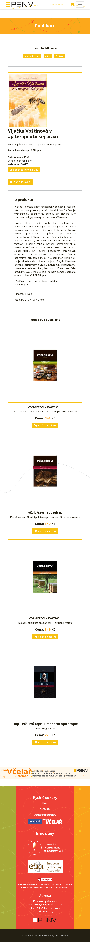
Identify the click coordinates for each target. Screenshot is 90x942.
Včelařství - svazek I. (45, 618)
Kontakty (45, 808)
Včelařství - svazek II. (45, 512)
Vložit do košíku (20, 182)
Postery (59, 56)
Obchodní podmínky (45, 814)
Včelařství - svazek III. (45, 407)
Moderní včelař (31, 56)
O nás (45, 803)
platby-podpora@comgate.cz (39, 887)
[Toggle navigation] (80, 4)
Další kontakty (45, 911)
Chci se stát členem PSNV (24, 169)
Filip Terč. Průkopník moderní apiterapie (45, 723)
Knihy (47, 56)
